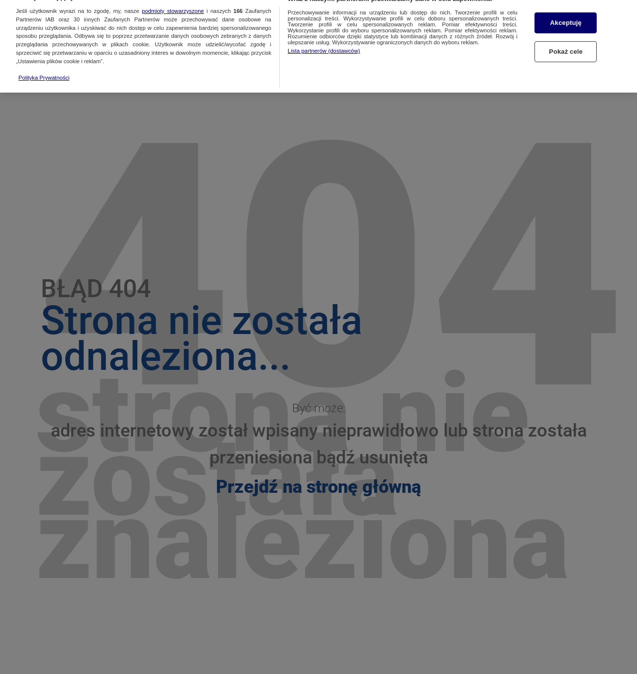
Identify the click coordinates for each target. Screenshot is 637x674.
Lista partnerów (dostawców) (324, 43)
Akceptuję (565, 15)
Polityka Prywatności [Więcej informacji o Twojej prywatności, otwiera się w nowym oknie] (44, 70)
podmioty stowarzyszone (173, 3)
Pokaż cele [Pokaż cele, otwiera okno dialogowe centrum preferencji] (566, 43)
